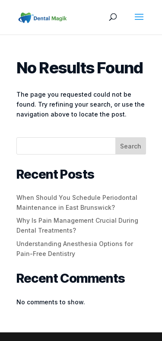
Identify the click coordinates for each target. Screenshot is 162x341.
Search (130, 146)
